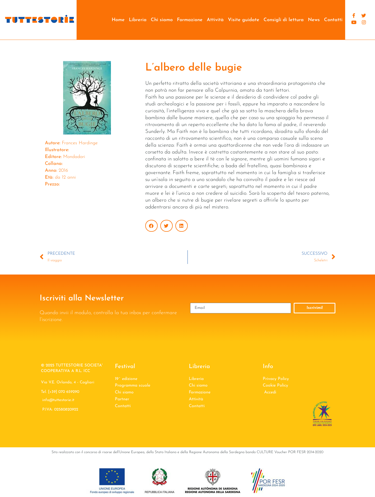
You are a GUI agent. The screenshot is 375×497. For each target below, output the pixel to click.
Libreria (138, 19)
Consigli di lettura (284, 19)
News (314, 19)
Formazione (190, 19)
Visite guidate (243, 19)
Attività (215, 19)
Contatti (333, 19)
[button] (151, 226)
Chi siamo (162, 19)
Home (118, 19)
